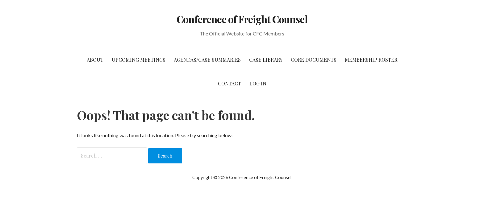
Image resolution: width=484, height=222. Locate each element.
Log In (257, 83)
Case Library (265, 59)
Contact (229, 83)
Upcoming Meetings (138, 59)
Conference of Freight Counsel (242, 19)
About (95, 59)
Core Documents (313, 59)
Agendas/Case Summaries (207, 59)
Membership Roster (371, 59)
